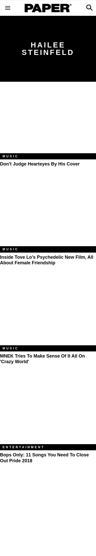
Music (11, 156)
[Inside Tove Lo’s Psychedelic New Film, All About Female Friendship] (48, 214)
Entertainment (24, 447)
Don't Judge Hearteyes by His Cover (40, 164)
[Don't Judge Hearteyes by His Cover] (48, 121)
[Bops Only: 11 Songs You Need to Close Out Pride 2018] (48, 412)
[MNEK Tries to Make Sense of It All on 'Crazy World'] (48, 313)
